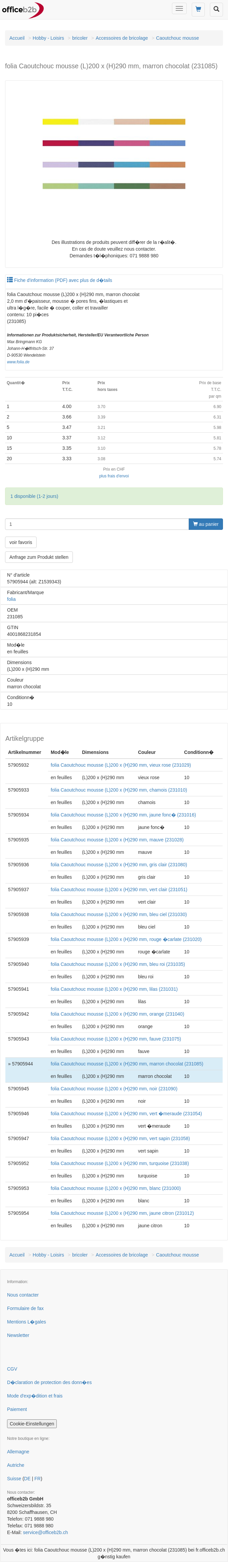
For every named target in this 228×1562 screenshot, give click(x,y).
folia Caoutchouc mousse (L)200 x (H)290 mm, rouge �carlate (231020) (126, 939)
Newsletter (18, 1335)
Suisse (14, 1478)
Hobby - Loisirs (48, 38)
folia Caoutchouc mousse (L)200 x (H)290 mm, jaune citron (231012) (122, 1213)
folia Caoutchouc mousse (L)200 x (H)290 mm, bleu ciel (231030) (119, 914)
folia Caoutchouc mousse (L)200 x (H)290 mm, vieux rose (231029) (121, 765)
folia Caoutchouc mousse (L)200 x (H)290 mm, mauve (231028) (117, 839)
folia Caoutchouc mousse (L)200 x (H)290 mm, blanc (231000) (116, 1188)
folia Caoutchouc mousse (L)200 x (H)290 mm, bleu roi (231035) (118, 964)
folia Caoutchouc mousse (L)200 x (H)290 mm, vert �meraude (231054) (126, 1113)
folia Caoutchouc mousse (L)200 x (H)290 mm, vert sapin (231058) (120, 1138)
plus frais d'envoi (114, 476)
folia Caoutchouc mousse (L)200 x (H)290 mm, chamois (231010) (119, 790)
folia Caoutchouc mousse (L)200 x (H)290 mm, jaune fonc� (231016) (123, 815)
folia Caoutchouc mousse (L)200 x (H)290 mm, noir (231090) (114, 1088)
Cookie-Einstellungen (32, 1423)
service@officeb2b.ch (45, 1532)
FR (37, 1478)
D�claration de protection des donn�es (49, 1382)
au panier (206, 524)
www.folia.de (18, 362)
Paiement (17, 1409)
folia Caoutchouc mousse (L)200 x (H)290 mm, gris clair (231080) (119, 864)
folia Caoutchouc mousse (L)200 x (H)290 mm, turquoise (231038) (120, 1163)
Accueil (17, 38)
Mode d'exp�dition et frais (34, 1395)
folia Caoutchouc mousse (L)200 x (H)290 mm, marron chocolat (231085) (127, 1063)
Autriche (15, 1465)
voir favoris (20, 542)
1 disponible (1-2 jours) (34, 496)
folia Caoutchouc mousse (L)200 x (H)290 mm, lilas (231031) (114, 989)
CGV (12, 1369)
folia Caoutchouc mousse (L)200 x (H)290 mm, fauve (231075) (116, 1039)
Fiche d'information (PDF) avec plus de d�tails (59, 280)
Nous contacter (23, 1295)
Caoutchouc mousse (177, 38)
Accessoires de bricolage (122, 38)
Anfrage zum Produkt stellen (39, 557)
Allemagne (18, 1451)
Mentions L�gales (26, 1321)
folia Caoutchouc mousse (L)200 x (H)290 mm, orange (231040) (117, 1014)
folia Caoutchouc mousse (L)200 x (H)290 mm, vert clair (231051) (119, 889)
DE (27, 1478)
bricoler (80, 38)
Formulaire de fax (25, 1308)
